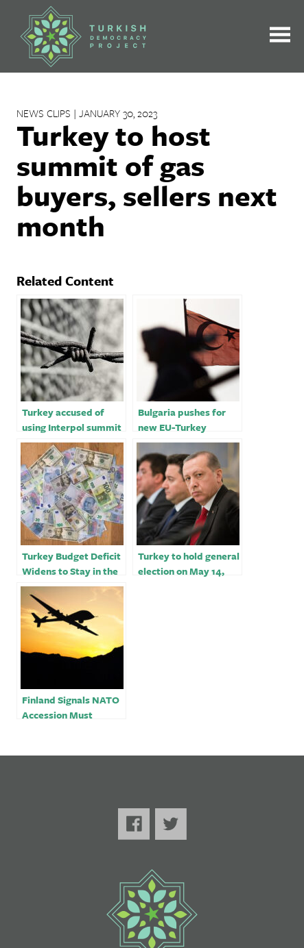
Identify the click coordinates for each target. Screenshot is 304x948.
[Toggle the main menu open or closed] (280, 36)
